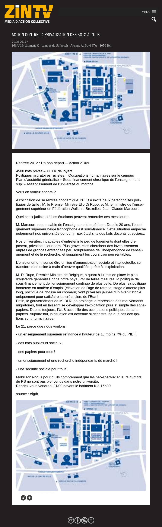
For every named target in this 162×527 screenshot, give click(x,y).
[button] (146, 11)
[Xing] (23, 498)
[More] (29, 498)
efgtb (34, 394)
